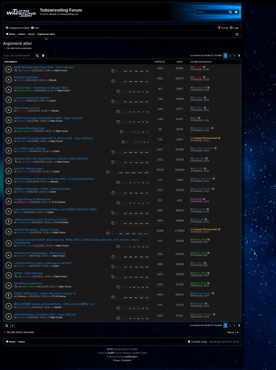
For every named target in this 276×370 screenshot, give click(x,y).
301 (135, 297)
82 (143, 287)
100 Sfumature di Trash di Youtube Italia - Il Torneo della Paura (54, 178)
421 (146, 81)
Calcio (52, 100)
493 (146, 257)
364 (146, 213)
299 (125, 297)
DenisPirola (23, 307)
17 (138, 182)
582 (141, 152)
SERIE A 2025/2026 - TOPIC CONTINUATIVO (42, 188)
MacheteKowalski (202, 188)
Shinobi (25, 70)
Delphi (20, 80)
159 (135, 193)
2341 (140, 172)
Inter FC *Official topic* (29, 168)
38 (143, 308)
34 (143, 246)
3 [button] (234, 55)
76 (138, 112)
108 (135, 71)
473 (125, 101)
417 (125, 81)
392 (130, 223)
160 (141, 193)
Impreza (198, 67)
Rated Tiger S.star (203, 178)
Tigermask (199, 219)
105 (146, 267)
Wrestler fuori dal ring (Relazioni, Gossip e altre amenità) (50, 158)
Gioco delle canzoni (27, 107)
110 (146, 71)
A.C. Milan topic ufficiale (29, 148)
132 (130, 162)
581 (135, 152)
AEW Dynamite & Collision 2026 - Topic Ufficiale (45, 314)
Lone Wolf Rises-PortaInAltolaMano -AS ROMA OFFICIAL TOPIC (55, 209)
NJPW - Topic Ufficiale (28, 273)
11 (147, 132)
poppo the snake (202, 128)
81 (138, 287)
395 (146, 223)
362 (135, 213)
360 (125, 213)
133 (135, 162)
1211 (146, 233)
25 (134, 91)
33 (138, 246)
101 (125, 267)
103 (135, 267)
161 (146, 193)
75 (134, 112)
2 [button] (230, 55)
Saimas (25, 276)
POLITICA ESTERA (26, 77)
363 (141, 213)
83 (147, 287)
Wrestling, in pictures (28, 283)
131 (125, 162)
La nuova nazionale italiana (31, 97)
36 (134, 308)
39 (147, 308)
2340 (133, 172)
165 (141, 277)
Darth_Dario (23, 131)
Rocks (20, 100)
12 (138, 203)
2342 (146, 172)
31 (130, 246)
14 (147, 203)
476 (141, 101)
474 (130, 101)
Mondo (52, 80)
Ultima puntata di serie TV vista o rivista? (40, 219)
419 (135, 81)
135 (146, 162)
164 (135, 277)
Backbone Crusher (203, 314)
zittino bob (22, 171)
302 (141, 297)
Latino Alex (199, 158)
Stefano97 (22, 232)
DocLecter (22, 151)
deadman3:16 (24, 90)
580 (130, 152)
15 (130, 182)
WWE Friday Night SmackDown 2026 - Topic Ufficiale (48, 118)
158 (130, 193)
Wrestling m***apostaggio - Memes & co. (40, 253)
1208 (127, 233)
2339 (127, 172)
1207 (120, 233)
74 (130, 112)
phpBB (111, 353)
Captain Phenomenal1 (205, 138)
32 (134, 246)
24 (130, 91)
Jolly (19, 212)
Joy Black (26, 162)
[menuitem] (35, 27)
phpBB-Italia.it (131, 357)
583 (146, 152)
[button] (239, 55)
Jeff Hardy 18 (24, 245)
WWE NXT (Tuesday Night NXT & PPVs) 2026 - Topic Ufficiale (53, 138)
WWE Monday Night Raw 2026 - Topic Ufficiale (44, 67)
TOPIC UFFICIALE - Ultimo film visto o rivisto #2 (45, 293)
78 (147, 112)
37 (138, 308)
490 (130, 257)
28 (147, 91)
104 (141, 267)
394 (141, 223)
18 (143, 182)
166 (146, 277)
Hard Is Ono (200, 209)
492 (141, 257)
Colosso (21, 296)
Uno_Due (198, 168)
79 (143, 122)
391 (125, 223)
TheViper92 (23, 222)
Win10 (110, 349)
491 (135, 257)
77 (143, 112)
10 (143, 132)
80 (147, 122)
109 (141, 71)
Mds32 (20, 191)
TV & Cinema (58, 202)
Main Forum (61, 70)
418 (130, 81)
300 (130, 297)
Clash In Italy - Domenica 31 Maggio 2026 (40, 87)
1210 (140, 233)
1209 (133, 233)
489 (125, 257)
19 (147, 182)
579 (125, 152)
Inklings (21, 202)
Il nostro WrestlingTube (29, 128)
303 (146, 297)
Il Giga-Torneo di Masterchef (32, 199)
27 (143, 91)
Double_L (198, 97)
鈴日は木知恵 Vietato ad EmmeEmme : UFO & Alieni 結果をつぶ (54, 304)
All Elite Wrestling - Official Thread (36, 229)
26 (138, 91)
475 (135, 101)
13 (143, 203)
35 (147, 246)
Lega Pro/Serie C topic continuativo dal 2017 (43, 263)
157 (125, 193)
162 (125, 277)
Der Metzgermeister (204, 148)
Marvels (21, 181)
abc (195, 118)
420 (141, 81)
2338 (120, 172)
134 (141, 162)
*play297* (22, 256)
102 (130, 267)
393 (135, 223)
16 (134, 182)
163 (130, 277)
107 (130, 71)
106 (125, 71)
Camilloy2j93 (200, 87)
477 (146, 101)
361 (130, 213)
